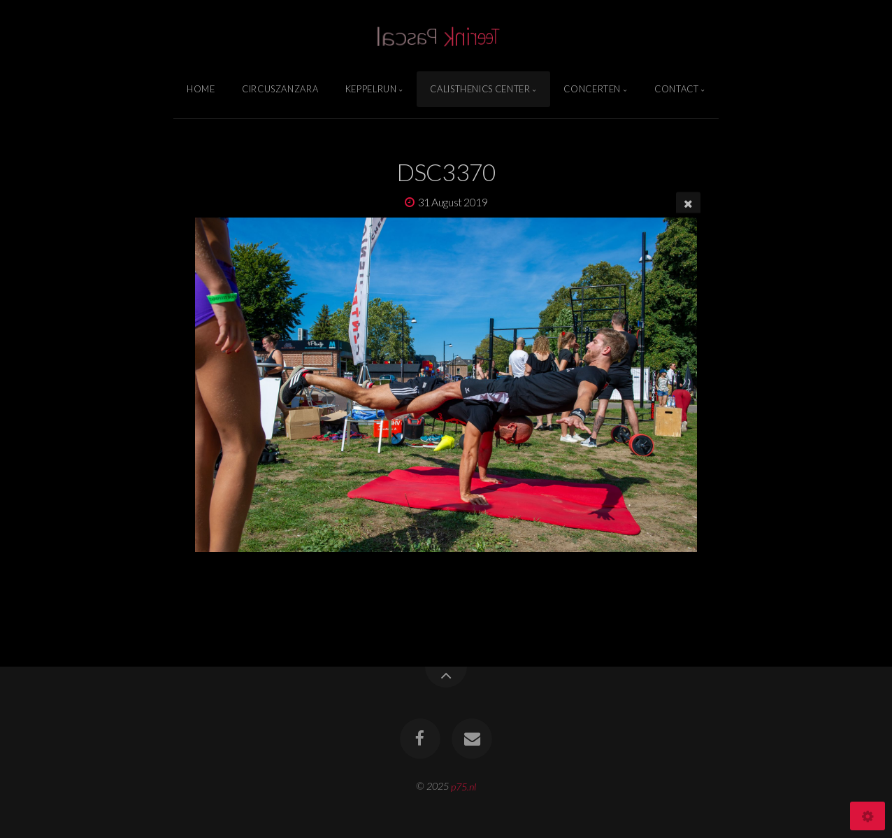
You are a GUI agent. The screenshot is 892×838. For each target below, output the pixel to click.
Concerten (592, 88)
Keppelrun (371, 88)
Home (201, 88)
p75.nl (463, 786)
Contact (676, 88)
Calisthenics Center (480, 88)
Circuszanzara (280, 88)
